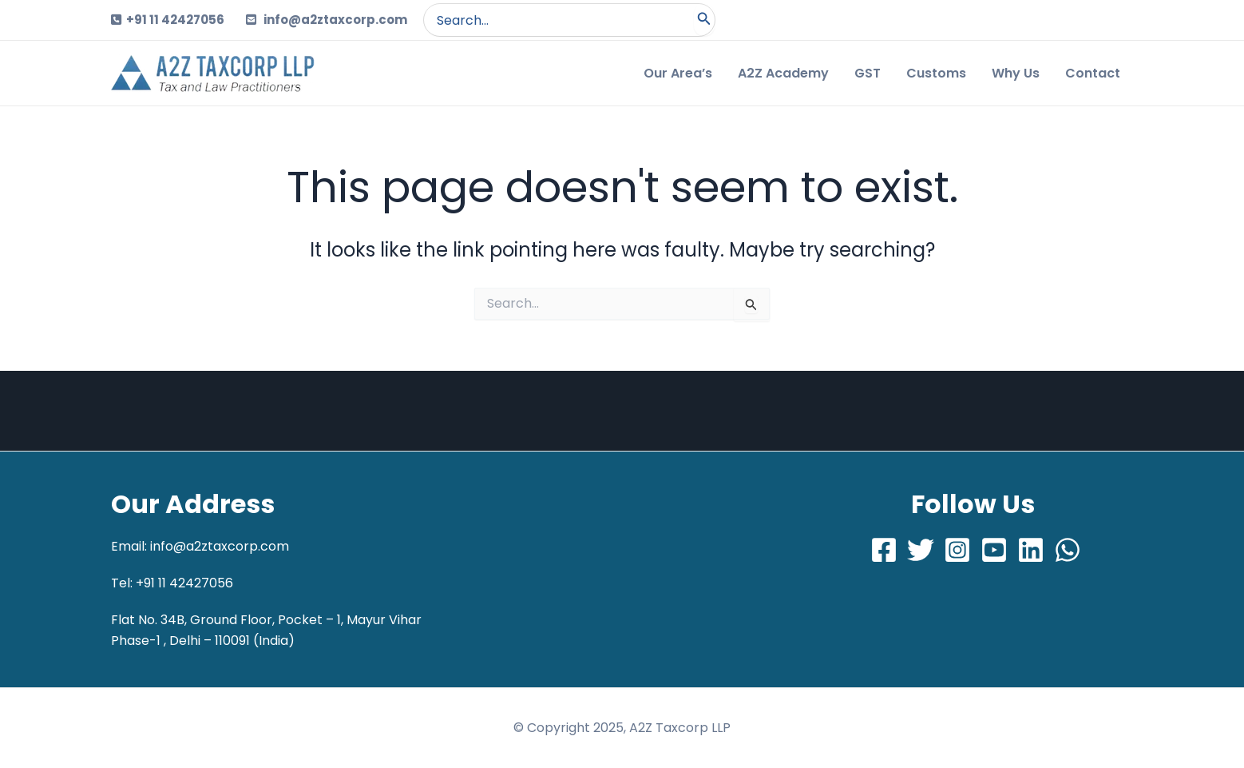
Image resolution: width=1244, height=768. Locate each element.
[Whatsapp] (1067, 549)
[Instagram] (957, 549)
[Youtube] (994, 549)
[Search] (704, 20)
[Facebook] (883, 549)
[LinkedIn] (1030, 549)
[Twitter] (920, 549)
